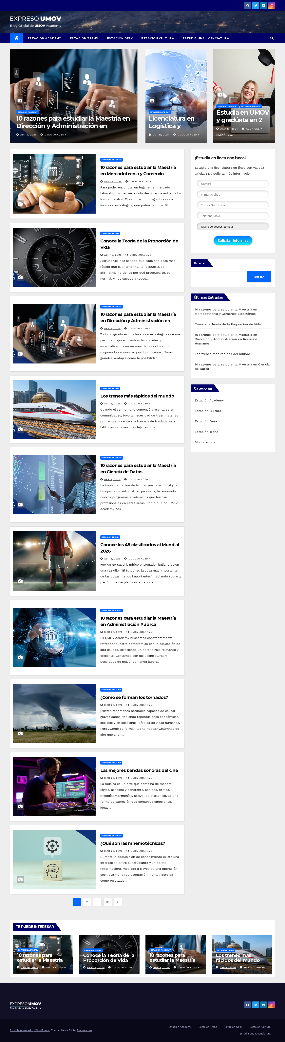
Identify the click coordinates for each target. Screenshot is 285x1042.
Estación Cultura (157, 38)
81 (107, 902)
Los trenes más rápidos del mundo (137, 396)
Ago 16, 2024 (229, 128)
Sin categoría (205, 442)
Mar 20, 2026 (113, 778)
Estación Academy (44, 38)
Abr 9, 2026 (112, 328)
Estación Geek (120, 38)
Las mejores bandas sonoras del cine (139, 770)
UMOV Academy (54, 134)
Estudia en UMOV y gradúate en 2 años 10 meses (242, 120)
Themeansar (84, 1030)
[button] (272, 38)
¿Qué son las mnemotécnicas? (132, 843)
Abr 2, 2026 (112, 479)
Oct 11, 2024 (161, 134)
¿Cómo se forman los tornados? (134, 697)
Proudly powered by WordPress (30, 1030)
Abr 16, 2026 (29, 134)
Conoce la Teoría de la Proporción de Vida (70, 122)
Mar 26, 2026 (113, 632)
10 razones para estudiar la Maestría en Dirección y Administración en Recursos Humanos (138, 321)
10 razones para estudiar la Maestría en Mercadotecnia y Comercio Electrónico (138, 174)
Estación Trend (84, 38)
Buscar (200, 263)
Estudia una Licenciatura (206, 38)
